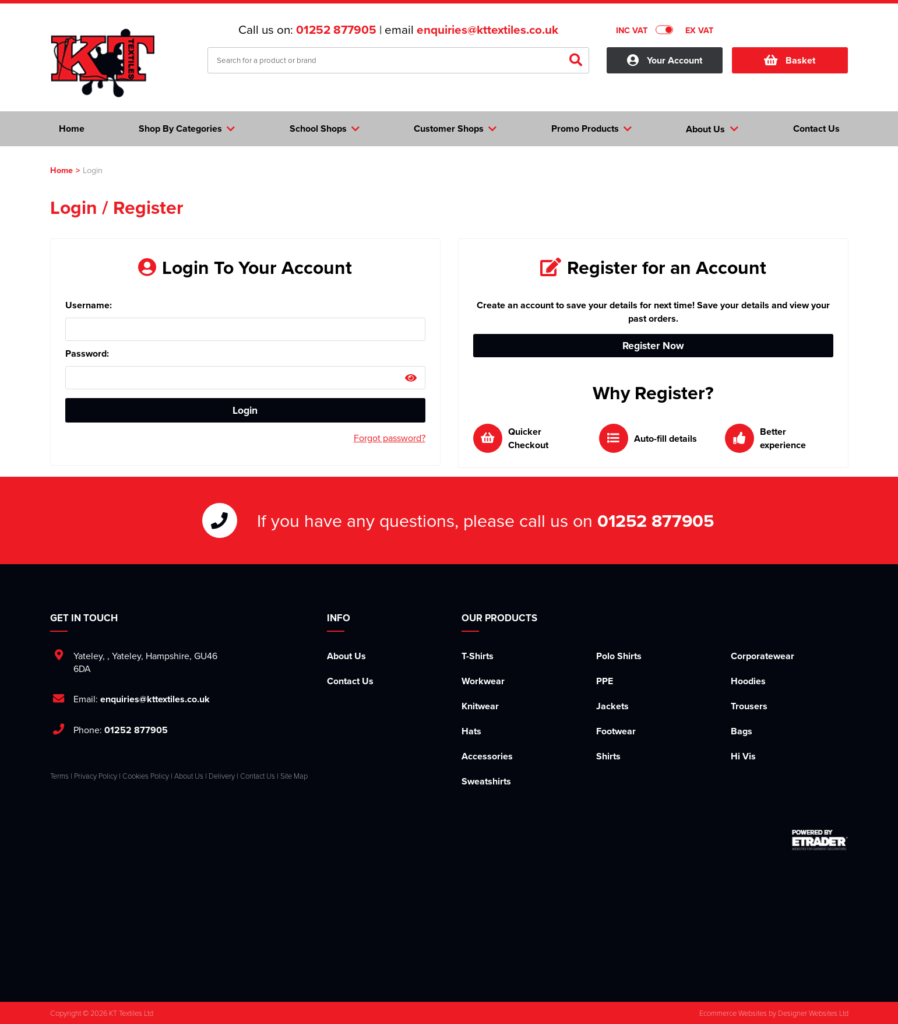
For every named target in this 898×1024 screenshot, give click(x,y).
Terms (59, 775)
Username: (88, 305)
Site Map (294, 775)
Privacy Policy (95, 775)
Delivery (222, 775)
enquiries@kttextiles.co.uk (487, 29)
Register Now (653, 345)
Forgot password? (389, 437)
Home (61, 170)
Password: (87, 353)
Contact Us (350, 681)
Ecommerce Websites (733, 1013)
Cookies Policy (145, 775)
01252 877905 (336, 29)
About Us (346, 656)
